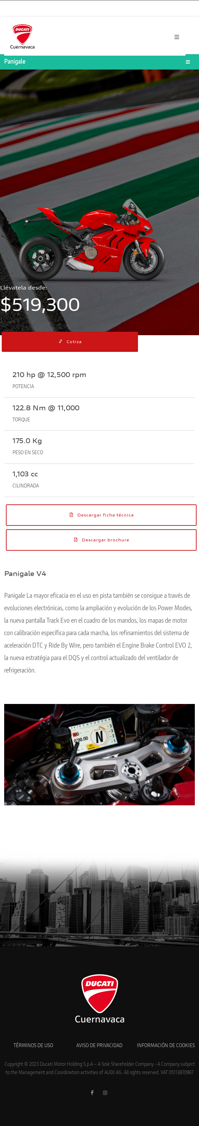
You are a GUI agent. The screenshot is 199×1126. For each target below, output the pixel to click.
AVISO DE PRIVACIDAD (99, 1046)
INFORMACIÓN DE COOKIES (166, 1046)
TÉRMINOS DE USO (33, 1046)
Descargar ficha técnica (101, 515)
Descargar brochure (101, 539)
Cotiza (70, 341)
